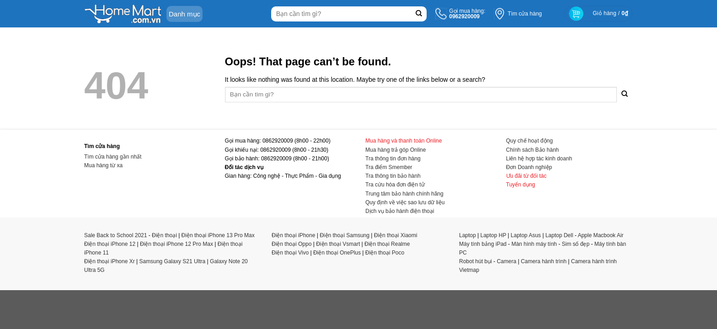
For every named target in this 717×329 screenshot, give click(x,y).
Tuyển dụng (520, 184)
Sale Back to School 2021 (115, 235)
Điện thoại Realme (387, 244)
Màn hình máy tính (533, 244)
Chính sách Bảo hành (532, 150)
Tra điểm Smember (388, 167)
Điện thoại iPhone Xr (109, 261)
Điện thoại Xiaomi (395, 235)
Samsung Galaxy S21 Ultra (172, 261)
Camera (506, 261)
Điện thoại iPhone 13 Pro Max (218, 235)
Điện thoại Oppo (291, 244)
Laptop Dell (559, 235)
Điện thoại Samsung (344, 235)
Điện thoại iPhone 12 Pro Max (176, 244)
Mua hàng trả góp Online (395, 150)
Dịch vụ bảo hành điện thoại (399, 211)
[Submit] (419, 13)
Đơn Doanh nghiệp (529, 167)
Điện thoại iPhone (293, 235)
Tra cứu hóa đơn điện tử (395, 184)
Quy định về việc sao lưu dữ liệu (404, 202)
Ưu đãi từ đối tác (526, 176)
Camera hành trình (544, 261)
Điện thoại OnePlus (337, 252)
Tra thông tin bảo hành (393, 176)
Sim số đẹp (575, 244)
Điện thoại (164, 235)
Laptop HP (494, 235)
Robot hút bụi (475, 261)
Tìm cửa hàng (525, 14)
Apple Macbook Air (600, 235)
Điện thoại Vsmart (338, 244)
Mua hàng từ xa (103, 165)
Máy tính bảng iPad (483, 244)
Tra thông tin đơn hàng (393, 158)
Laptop (467, 235)
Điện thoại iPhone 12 (109, 244)
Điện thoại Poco (384, 252)
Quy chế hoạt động (529, 141)
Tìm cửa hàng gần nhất (112, 157)
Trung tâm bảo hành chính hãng (404, 194)
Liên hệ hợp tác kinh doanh (539, 158)
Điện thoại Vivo (290, 252)
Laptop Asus (526, 235)
